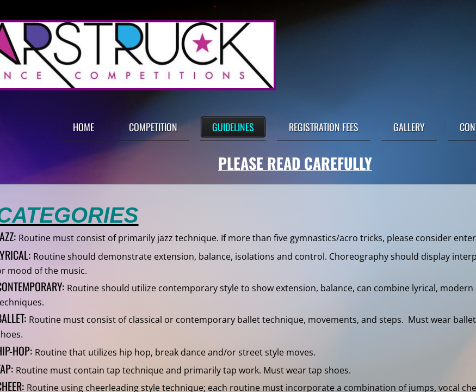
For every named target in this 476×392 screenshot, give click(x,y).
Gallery (409, 127)
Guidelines (233, 127)
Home (83, 127)
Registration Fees (323, 127)
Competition (153, 127)
